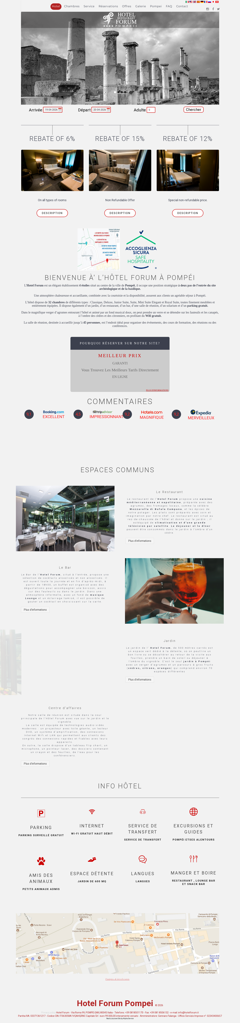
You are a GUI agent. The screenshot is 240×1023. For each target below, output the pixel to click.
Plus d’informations (139, 540)
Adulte (140, 110)
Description (52, 213)
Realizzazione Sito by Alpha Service (120, 1018)
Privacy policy (48, 1012)
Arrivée (35, 110)
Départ (84, 110)
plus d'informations (157, 388)
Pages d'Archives (118, 977)
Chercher (193, 110)
